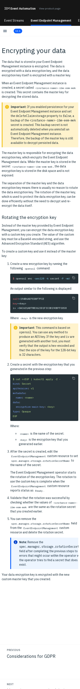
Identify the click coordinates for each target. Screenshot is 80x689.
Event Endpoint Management (51, 20)
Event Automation (20, 8)
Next (10, 684)
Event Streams (14, 20)
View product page (49, 8)
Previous (13, 650)
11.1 (17, 30)
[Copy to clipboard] (73, 278)
